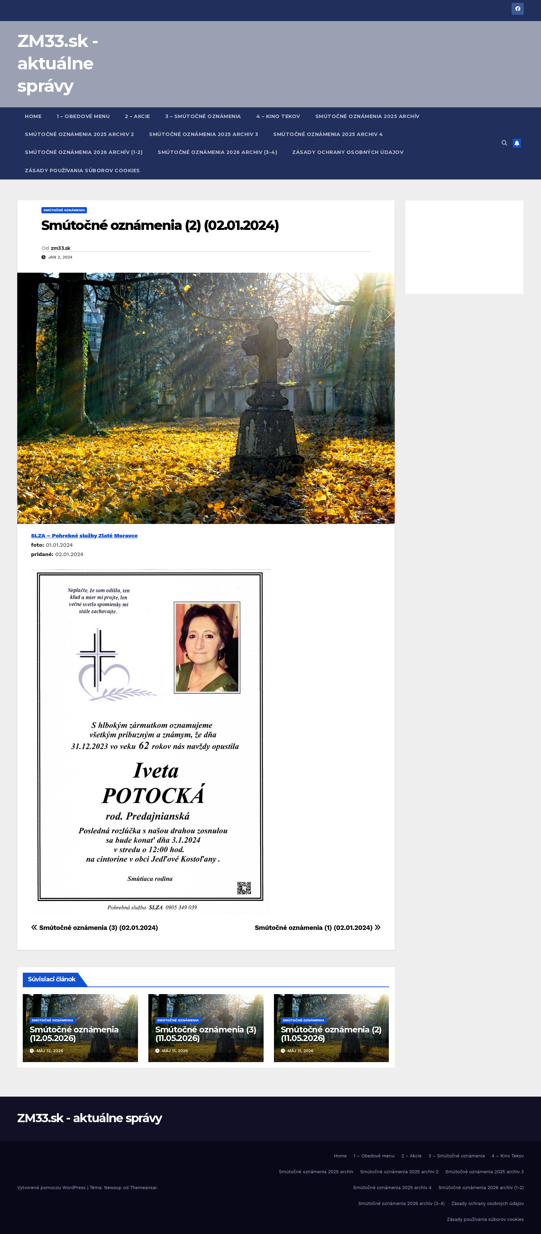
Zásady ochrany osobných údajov (347, 152)
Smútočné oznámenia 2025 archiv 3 (203, 134)
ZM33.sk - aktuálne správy (57, 63)
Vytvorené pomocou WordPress (52, 1187)
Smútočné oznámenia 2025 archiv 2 (79, 134)
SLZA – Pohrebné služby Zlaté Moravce (84, 535)
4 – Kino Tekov (278, 116)
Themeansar (143, 1187)
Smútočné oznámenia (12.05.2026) (74, 1033)
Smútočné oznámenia (64, 210)
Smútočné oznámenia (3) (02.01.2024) (94, 928)
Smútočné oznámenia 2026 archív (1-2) (83, 152)
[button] (504, 143)
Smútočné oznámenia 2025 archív (367, 116)
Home (33, 116)
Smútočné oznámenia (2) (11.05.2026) (331, 1033)
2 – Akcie (137, 116)
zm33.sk (60, 248)
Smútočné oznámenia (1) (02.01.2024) (318, 928)
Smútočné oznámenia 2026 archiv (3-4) (217, 152)
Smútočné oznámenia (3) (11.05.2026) (205, 1033)
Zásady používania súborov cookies (82, 170)
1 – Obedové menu (83, 116)
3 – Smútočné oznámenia (203, 116)
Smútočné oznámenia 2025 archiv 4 (328, 134)
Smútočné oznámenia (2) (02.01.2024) (160, 225)
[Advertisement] (464, 247)
